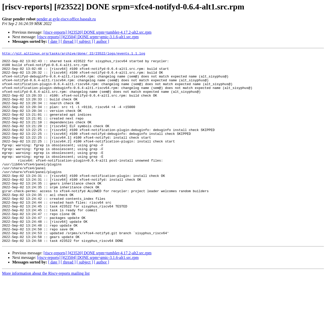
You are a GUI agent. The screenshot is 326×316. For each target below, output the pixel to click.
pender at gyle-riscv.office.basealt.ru (66, 19)
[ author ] (101, 41)
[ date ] (54, 41)
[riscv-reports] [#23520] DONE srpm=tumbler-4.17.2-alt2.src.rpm (98, 32)
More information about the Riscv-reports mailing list (46, 311)
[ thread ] (68, 41)
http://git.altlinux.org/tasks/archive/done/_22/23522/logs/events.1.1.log (73, 54)
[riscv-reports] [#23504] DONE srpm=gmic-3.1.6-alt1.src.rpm (88, 37)
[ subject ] (85, 41)
